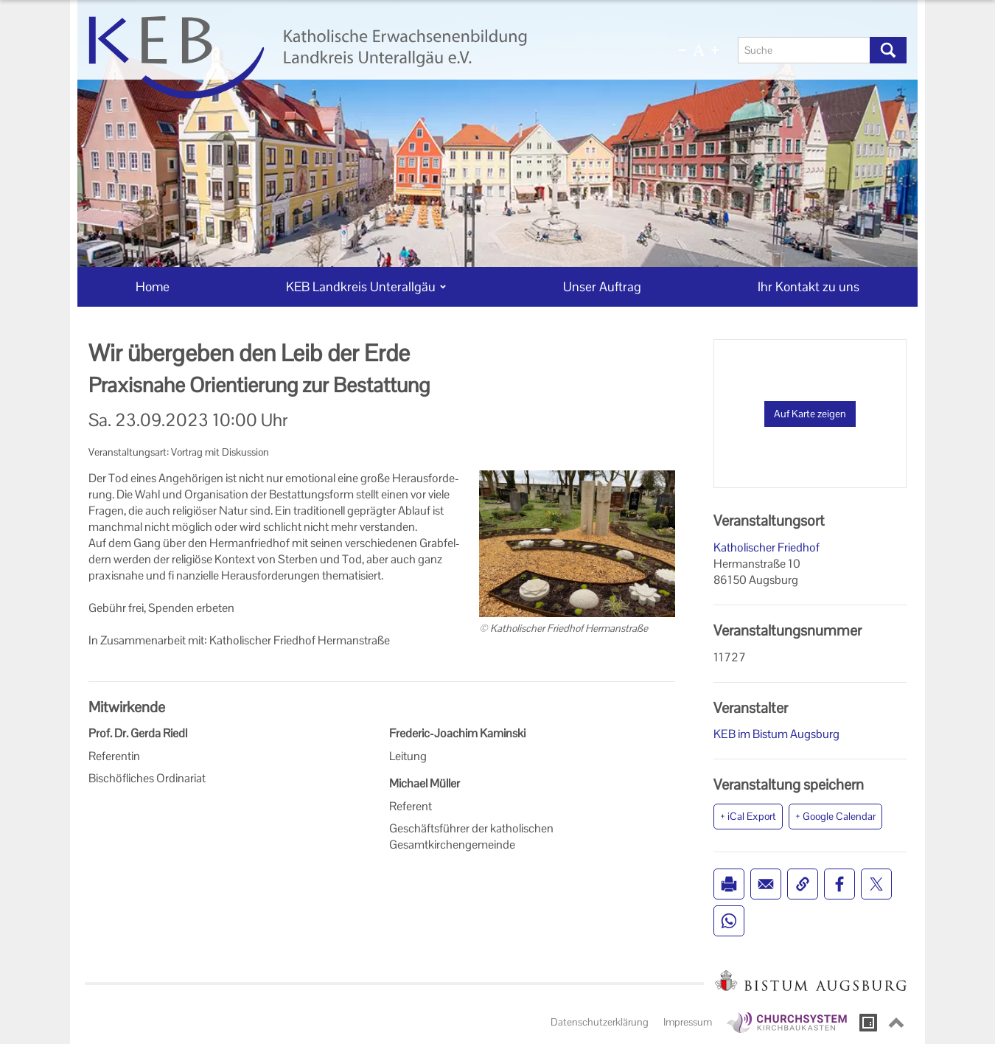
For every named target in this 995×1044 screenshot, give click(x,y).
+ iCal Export (748, 816)
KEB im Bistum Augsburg (776, 734)
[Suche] (804, 50)
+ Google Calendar (835, 816)
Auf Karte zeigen (810, 413)
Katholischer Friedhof (766, 547)
